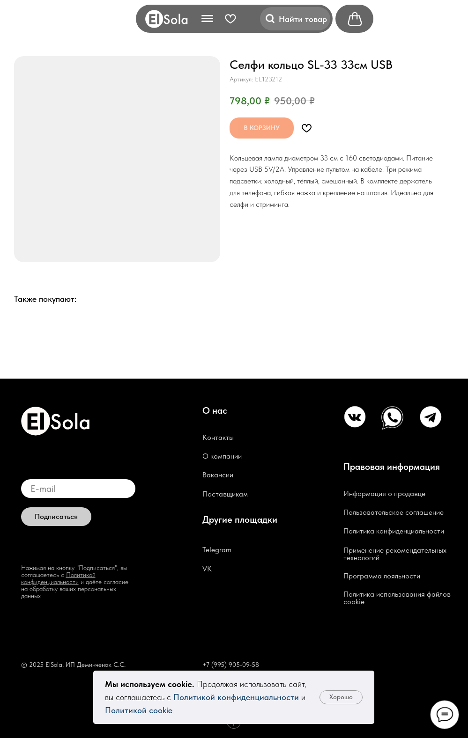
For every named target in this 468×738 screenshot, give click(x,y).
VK (207, 568)
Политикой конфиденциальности (236, 697)
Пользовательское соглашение (393, 512)
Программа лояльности (381, 575)
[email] (78, 488)
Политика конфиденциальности (393, 530)
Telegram (216, 549)
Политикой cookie (138, 710)
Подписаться (56, 516)
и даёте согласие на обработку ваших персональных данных (74, 588)
